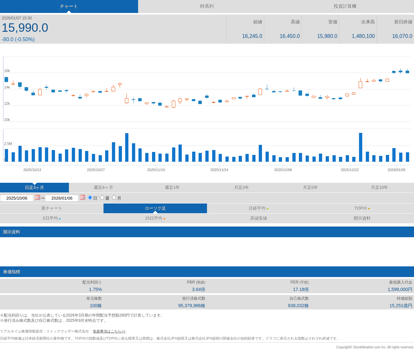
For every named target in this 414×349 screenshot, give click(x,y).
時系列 (207, 6)
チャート (69, 6)
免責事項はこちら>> (109, 331)
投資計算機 (345, 6)
